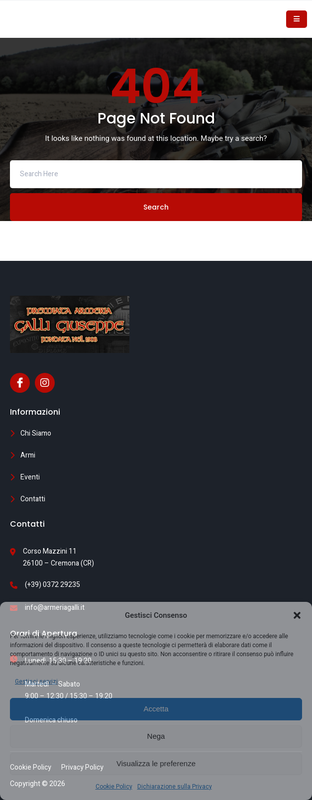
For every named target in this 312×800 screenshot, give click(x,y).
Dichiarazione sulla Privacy (174, 786)
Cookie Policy (114, 786)
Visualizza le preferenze (156, 763)
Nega (156, 736)
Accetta (155, 708)
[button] (297, 615)
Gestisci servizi (36, 681)
